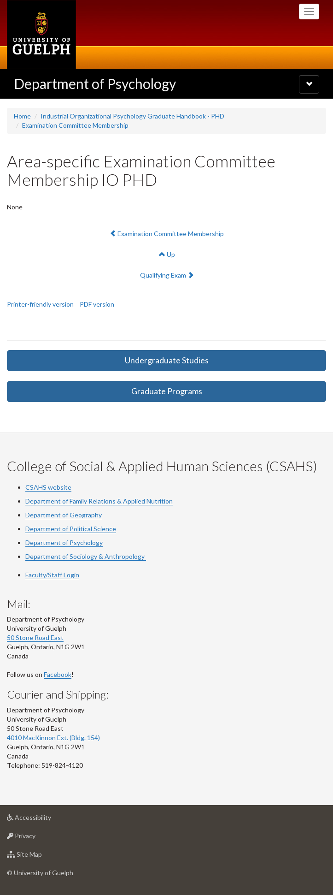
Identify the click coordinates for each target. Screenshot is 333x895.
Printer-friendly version (40, 304)
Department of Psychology (95, 83)
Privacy (35, 838)
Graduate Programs (166, 391)
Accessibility (43, 819)
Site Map (39, 856)
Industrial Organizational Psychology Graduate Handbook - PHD (132, 116)
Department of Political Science (70, 529)
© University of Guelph (40, 873)
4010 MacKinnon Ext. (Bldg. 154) (53, 737)
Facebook (57, 674)
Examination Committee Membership (75, 125)
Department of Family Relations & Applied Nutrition (99, 501)
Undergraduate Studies (167, 360)
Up (167, 254)
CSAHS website (48, 487)
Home (22, 116)
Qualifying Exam (167, 274)
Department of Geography (63, 515)
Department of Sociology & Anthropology (85, 556)
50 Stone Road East (35, 637)
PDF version (97, 304)
